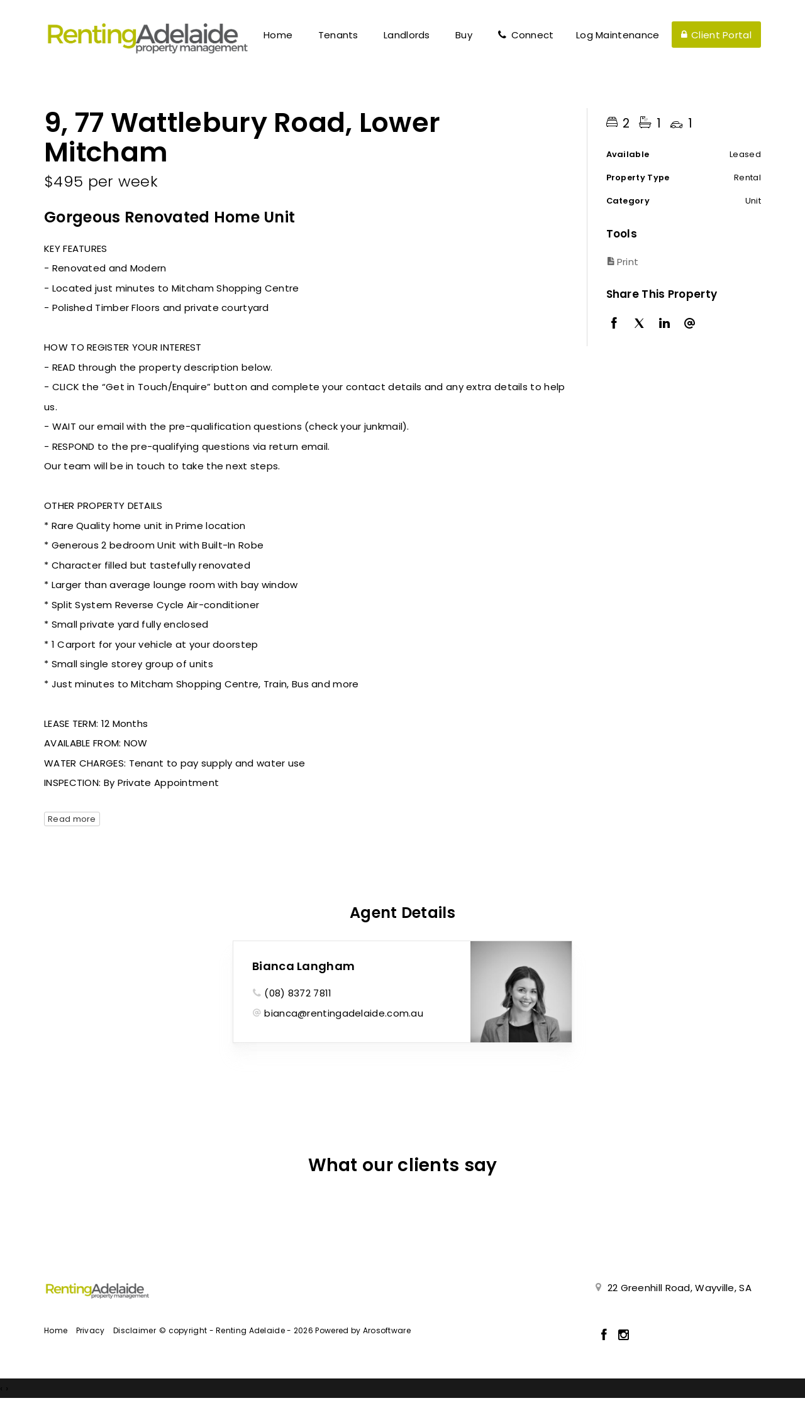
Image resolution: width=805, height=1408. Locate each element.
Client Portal (716, 34)
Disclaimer (134, 1330)
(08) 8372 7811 (297, 993)
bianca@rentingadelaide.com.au (343, 1013)
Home (278, 34)
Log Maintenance (618, 34)
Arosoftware (387, 1330)
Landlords (407, 34)
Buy (463, 34)
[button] (681, 261)
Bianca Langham (303, 966)
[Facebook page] (606, 1336)
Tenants (338, 34)
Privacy (90, 1330)
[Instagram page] (624, 1336)
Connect (525, 34)
